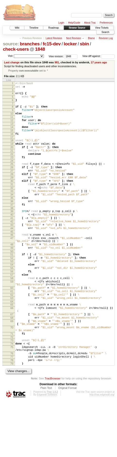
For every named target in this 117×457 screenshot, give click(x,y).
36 (11, 224)
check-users (16, 49)
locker (70, 43)
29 (11, 195)
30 (11, 199)
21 (11, 163)
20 (11, 159)
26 (11, 183)
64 (11, 344)
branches (30, 43)
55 (11, 303)
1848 (40, 49)
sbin (84, 43)
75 (11, 398)
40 (11, 239)
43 (11, 252)
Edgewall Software (47, 450)
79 (11, 418)
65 (11, 347)
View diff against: (98, 56)
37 (11, 228)
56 (11, 307)
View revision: (56, 56)
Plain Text (46, 443)
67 (11, 359)
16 (11, 143)
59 (11, 319)
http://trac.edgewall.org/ (102, 450)
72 (11, 387)
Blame (91, 38)
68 (11, 363)
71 (11, 383)
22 (11, 167)
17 (11, 148)
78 (11, 414)
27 (11, 187)
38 (11, 232)
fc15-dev (52, 43)
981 (57, 62)
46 (11, 263)
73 (11, 390)
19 (11, 155)
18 (11, 151)
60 (11, 327)
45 (11, 260)
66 (11, 351)
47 (11, 267)
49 (11, 279)
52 (11, 291)
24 (11, 175)
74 (11, 394)
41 (11, 244)
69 (11, 367)
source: (11, 43)
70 (11, 375)
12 (11, 127)
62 (11, 336)
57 (11, 311)
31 (11, 203)
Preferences (106, 22)
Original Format (67, 443)
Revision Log (106, 38)
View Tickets (102, 27)
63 (11, 340)
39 (11, 235)
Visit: (10, 56)
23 (11, 171)
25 (11, 179)
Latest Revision (54, 38)
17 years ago (99, 62)
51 (11, 287)
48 (11, 275)
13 (11, 131)
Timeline (33, 27)
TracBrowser (53, 434)
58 (11, 315)
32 (11, 207)
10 (11, 119)
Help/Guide (74, 22)
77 (11, 410)
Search (105, 32)
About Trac (90, 22)
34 (11, 216)
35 (11, 220)
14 (11, 135)
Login (61, 22)
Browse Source (77, 27)
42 (11, 248)
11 (11, 123)
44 (11, 256)
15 (11, 139)
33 (11, 212)
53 (11, 295)
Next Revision (73, 38)
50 (11, 283)
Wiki (17, 27)
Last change (12, 62)
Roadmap (53, 27)
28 (11, 191)
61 (11, 331)
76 (11, 406)
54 (11, 299)
